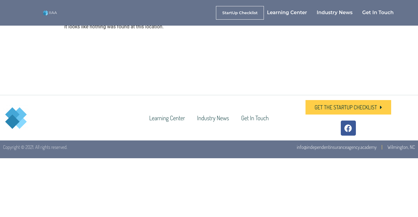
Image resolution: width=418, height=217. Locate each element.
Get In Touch (378, 12)
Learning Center (287, 12)
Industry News (335, 12)
